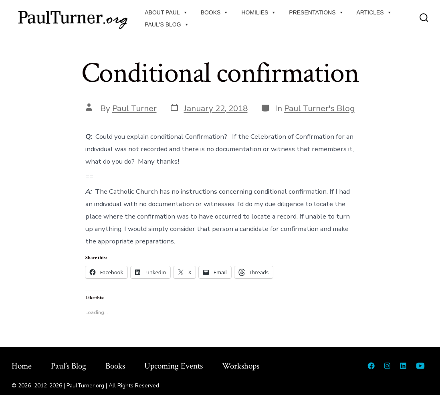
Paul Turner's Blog (319, 108)
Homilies (258, 12)
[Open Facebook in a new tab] (371, 366)
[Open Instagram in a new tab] (387, 366)
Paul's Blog (167, 24)
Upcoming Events (173, 366)
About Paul (166, 12)
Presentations (316, 12)
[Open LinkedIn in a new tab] (403, 366)
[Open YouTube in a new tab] (420, 366)
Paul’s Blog (68, 366)
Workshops (240, 366)
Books (215, 12)
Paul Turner (134, 108)
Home (22, 366)
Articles (374, 12)
